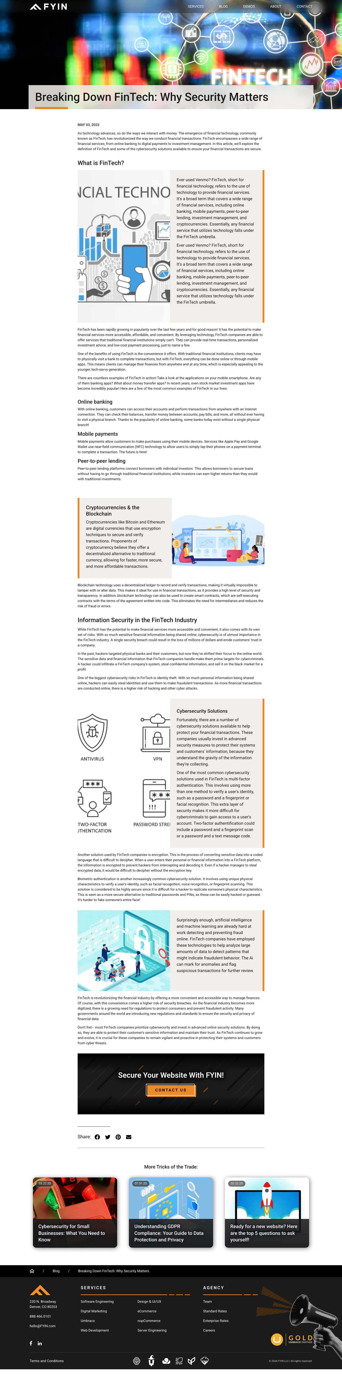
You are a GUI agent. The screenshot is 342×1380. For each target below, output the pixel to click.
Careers (209, 1330)
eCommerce (147, 1311)
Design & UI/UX (149, 1301)
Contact (304, 6)
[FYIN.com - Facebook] (31, 1343)
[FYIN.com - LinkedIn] (40, 1343)
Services (196, 6)
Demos (249, 6)
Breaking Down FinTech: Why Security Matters (113, 1271)
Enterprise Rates (216, 1321)
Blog (223, 6)
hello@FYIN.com (43, 1326)
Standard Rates (215, 1311)
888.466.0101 (40, 1316)
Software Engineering (97, 1301)
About (275, 6)
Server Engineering (152, 1330)
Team (207, 1301)
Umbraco (88, 1321)
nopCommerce (149, 1321)
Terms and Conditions (47, 1361)
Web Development (95, 1330)
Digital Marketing (94, 1311)
